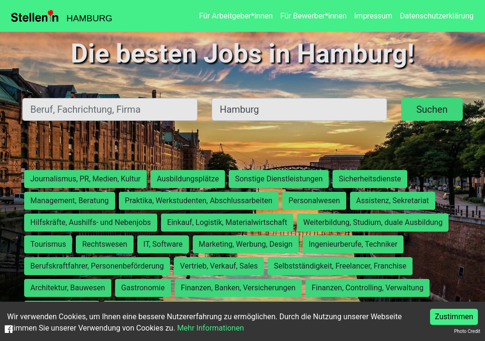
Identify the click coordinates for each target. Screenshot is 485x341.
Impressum (373, 15)
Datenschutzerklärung (437, 15)
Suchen (432, 109)
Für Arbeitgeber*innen (235, 15)
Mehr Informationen (210, 327)
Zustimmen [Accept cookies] (454, 316)
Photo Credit (467, 331)
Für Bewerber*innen (313, 15)
